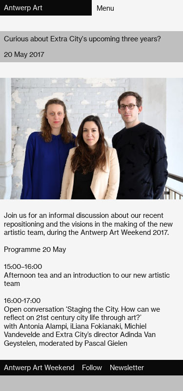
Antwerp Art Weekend (39, 367)
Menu (105, 8)
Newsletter (127, 367)
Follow (92, 367)
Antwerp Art (23, 7)
